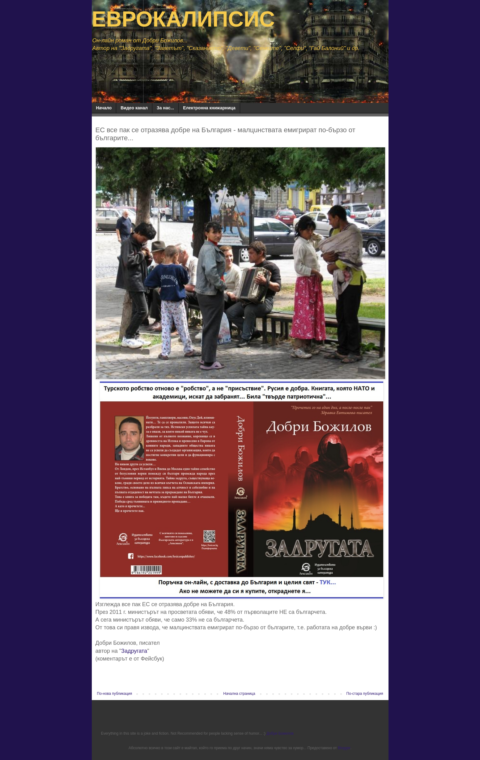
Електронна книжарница (209, 107)
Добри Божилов (280, 733)
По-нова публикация (114, 693)
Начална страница (239, 693)
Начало (104, 107)
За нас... (165, 107)
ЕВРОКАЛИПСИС (183, 19)
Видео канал (134, 107)
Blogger (344, 748)
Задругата (134, 651)
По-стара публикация (364, 693)
